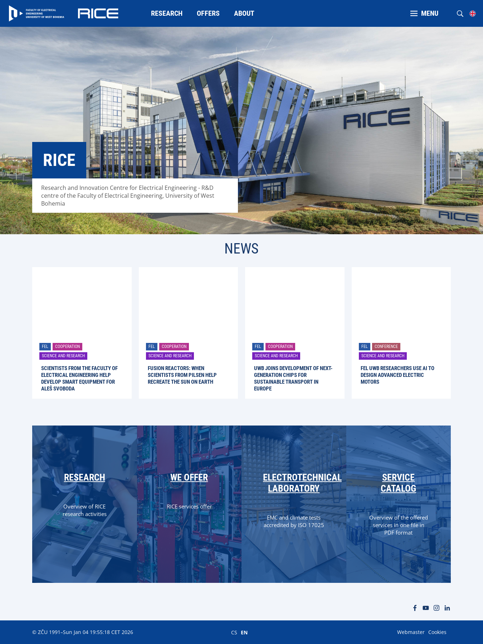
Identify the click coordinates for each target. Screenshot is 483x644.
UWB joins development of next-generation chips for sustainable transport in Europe (293, 378)
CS (234, 632)
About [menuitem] (244, 13)
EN (244, 632)
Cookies (437, 632)
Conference (386, 346)
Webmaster (411, 632)
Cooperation (67, 346)
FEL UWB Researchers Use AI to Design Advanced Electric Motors (397, 375)
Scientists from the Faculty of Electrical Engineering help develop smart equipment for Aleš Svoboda (79, 378)
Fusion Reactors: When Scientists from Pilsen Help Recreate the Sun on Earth (182, 375)
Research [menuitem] (166, 13)
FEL (45, 346)
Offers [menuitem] (208, 13)
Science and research (63, 355)
